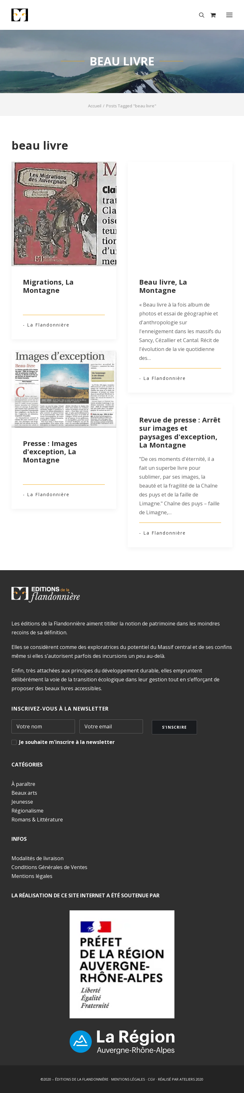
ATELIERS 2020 (191, 1079)
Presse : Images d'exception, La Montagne (50, 451)
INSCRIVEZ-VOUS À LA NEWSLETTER (60, 708)
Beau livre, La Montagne (163, 286)
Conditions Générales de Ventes (49, 867)
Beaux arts (24, 792)
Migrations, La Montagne (48, 286)
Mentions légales (31, 876)
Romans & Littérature (37, 819)
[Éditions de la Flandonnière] (39, 15)
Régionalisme (27, 810)
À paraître (23, 783)
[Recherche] (199, 15)
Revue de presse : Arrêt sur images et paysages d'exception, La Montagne (179, 432)
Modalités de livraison (37, 858)
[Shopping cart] (210, 15)
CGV (151, 1079)
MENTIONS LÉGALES (128, 1079)
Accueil (94, 106)
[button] (229, 15)
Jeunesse (22, 801)
